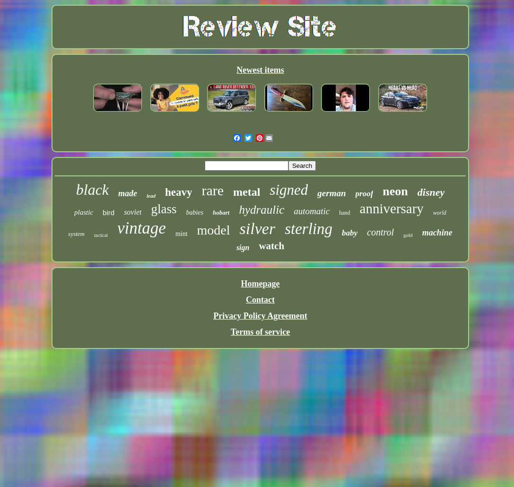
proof (365, 193)
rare (212, 190)
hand (344, 212)
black (92, 189)
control (380, 232)
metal (246, 192)
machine (437, 232)
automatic (312, 211)
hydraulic (261, 209)
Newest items (260, 70)
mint (181, 233)
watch (271, 246)
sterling (308, 228)
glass (163, 209)
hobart (221, 212)
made (127, 193)
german (331, 193)
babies (194, 212)
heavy (178, 192)
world (439, 212)
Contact (260, 299)
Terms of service (260, 332)
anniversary (392, 208)
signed (289, 190)
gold (408, 235)
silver (258, 228)
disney (431, 192)
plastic (83, 212)
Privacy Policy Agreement (260, 316)
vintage (141, 228)
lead (151, 196)
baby (349, 232)
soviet (132, 212)
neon (395, 191)
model (213, 230)
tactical (101, 235)
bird (108, 213)
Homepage (260, 283)
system (76, 233)
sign (243, 248)
